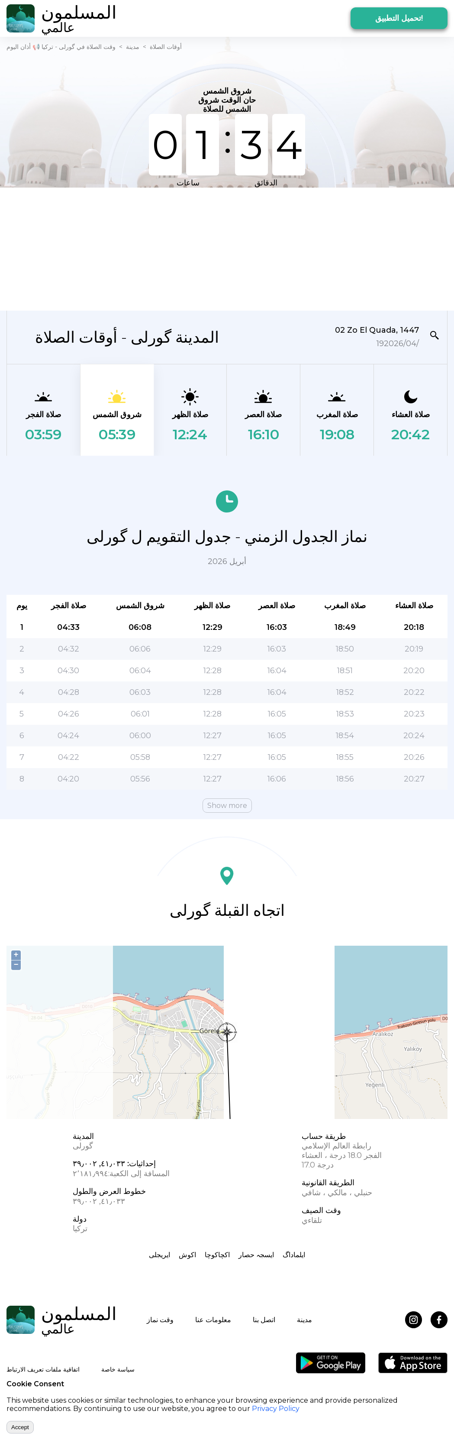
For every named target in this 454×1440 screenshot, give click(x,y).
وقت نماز (160, 1320)
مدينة (132, 47)
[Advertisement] (197, 248)
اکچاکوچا (217, 1255)
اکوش (187, 1255)
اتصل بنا (264, 1320)
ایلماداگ (294, 1255)
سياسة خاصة (118, 1369)
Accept (20, 1427)
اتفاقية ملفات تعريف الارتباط (43, 1369)
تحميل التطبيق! (399, 18)
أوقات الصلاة (166, 47)
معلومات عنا (213, 1320)
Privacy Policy (275, 1408)
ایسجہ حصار (256, 1255)
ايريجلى (159, 1255)
